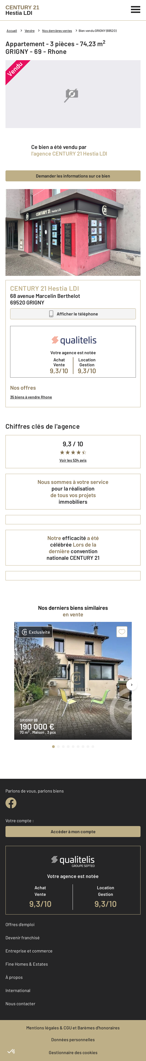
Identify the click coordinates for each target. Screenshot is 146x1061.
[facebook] (10, 802)
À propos (14, 977)
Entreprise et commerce (29, 950)
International (17, 990)
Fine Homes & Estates (26, 963)
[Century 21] (22, 10)
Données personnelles (73, 1039)
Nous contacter (20, 1003)
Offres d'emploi (20, 924)
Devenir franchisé (22, 937)
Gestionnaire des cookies (73, 1052)
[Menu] (136, 9)
